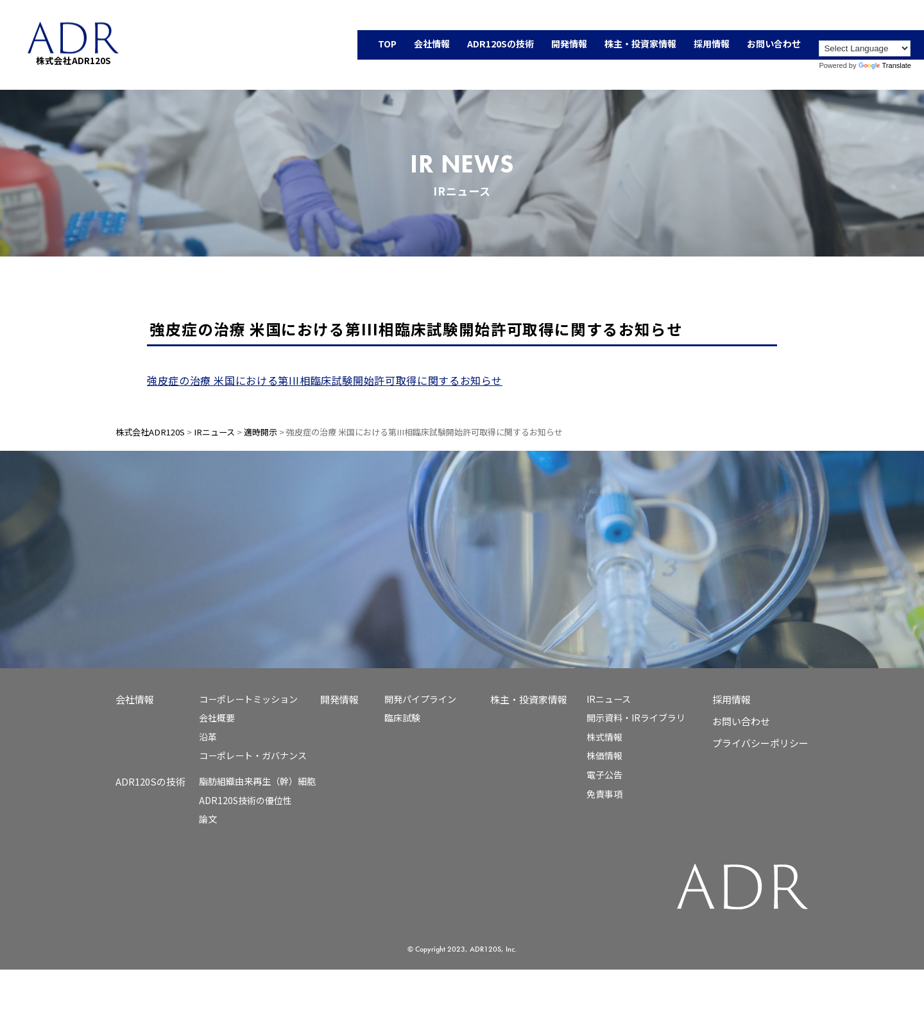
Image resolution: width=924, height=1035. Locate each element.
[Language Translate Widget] (865, 48)
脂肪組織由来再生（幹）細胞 (257, 781)
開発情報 (339, 699)
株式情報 (604, 736)
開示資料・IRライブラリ (635, 717)
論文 (208, 818)
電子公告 (604, 774)
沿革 (208, 736)
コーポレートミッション (248, 699)
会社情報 (135, 699)
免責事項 (604, 793)
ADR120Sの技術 (150, 781)
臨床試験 (402, 717)
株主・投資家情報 (528, 699)
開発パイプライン (420, 699)
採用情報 (731, 699)
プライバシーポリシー (760, 743)
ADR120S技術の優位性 (245, 800)
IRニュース (608, 699)
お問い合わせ (741, 721)
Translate (885, 65)
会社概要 (217, 717)
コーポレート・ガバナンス (253, 755)
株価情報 (604, 755)
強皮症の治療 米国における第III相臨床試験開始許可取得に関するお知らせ (324, 380)
